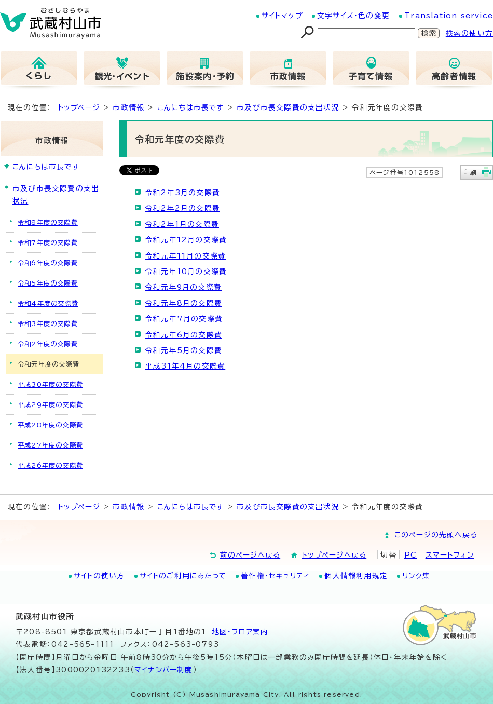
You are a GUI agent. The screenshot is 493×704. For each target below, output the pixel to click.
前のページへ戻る (250, 555)
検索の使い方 (469, 33)
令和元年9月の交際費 (183, 287)
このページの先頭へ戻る (435, 534)
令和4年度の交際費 (48, 303)
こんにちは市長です (190, 107)
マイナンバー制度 (163, 669)
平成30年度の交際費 (50, 384)
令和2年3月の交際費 (182, 192)
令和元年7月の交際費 (184, 318)
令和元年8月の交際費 (183, 303)
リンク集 (416, 575)
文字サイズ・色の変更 (353, 15)
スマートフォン (450, 555)
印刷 (470, 172)
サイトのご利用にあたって (183, 575)
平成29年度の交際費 (50, 404)
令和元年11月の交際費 (185, 256)
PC (410, 555)
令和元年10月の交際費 (186, 271)
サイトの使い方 (99, 575)
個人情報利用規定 (356, 575)
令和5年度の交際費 (48, 283)
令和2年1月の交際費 (182, 224)
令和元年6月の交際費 (183, 335)
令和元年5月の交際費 (183, 350)
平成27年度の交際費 (50, 445)
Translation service (448, 15)
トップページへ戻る (334, 555)
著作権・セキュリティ (275, 575)
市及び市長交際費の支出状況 (288, 107)
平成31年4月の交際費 (185, 366)
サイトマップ (282, 15)
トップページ (79, 107)
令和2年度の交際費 (48, 344)
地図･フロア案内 (240, 631)
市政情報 (128, 107)
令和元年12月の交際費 (186, 239)
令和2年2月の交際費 (182, 208)
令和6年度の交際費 (48, 263)
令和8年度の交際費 (48, 222)
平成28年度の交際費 (50, 425)
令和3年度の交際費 (48, 323)
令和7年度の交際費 (48, 242)
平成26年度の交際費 (50, 465)
